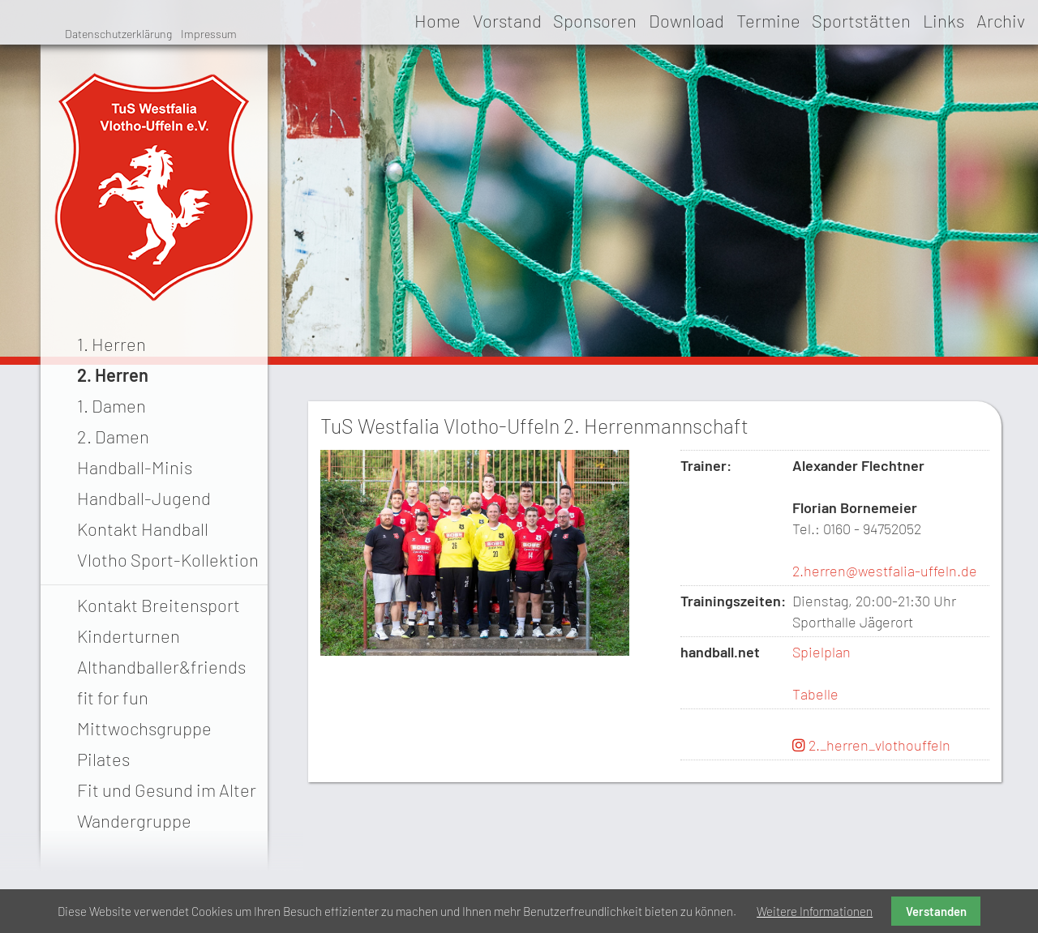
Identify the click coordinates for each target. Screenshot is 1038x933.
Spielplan (821, 652)
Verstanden (936, 911)
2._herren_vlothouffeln (871, 745)
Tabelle (815, 694)
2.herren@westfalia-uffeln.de (884, 571)
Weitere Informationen (815, 911)
